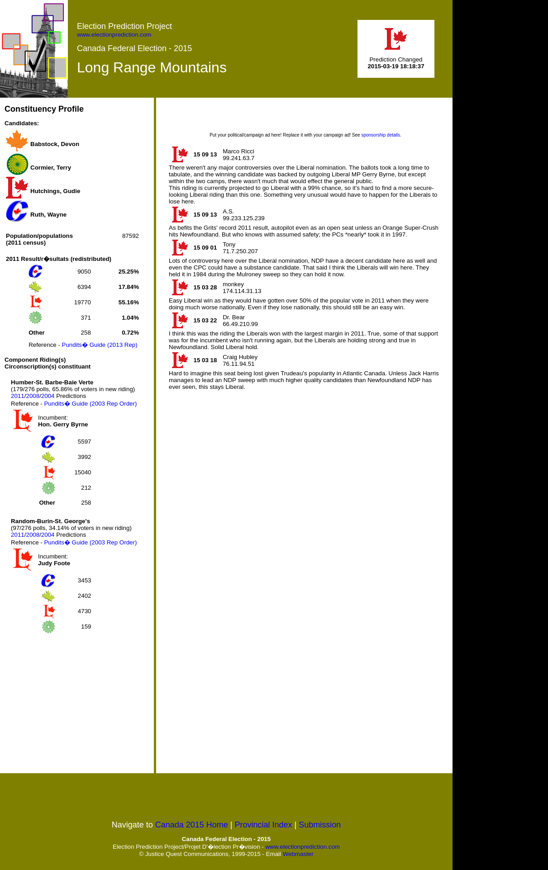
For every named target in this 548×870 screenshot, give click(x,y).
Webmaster (298, 854)
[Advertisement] (72, 704)
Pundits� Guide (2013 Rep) (100, 344)
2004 (48, 395)
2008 (32, 395)
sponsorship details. (381, 134)
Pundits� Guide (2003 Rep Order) (90, 403)
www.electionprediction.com (114, 34)
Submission (320, 824)
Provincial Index (263, 824)
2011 (17, 395)
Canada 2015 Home (191, 824)
